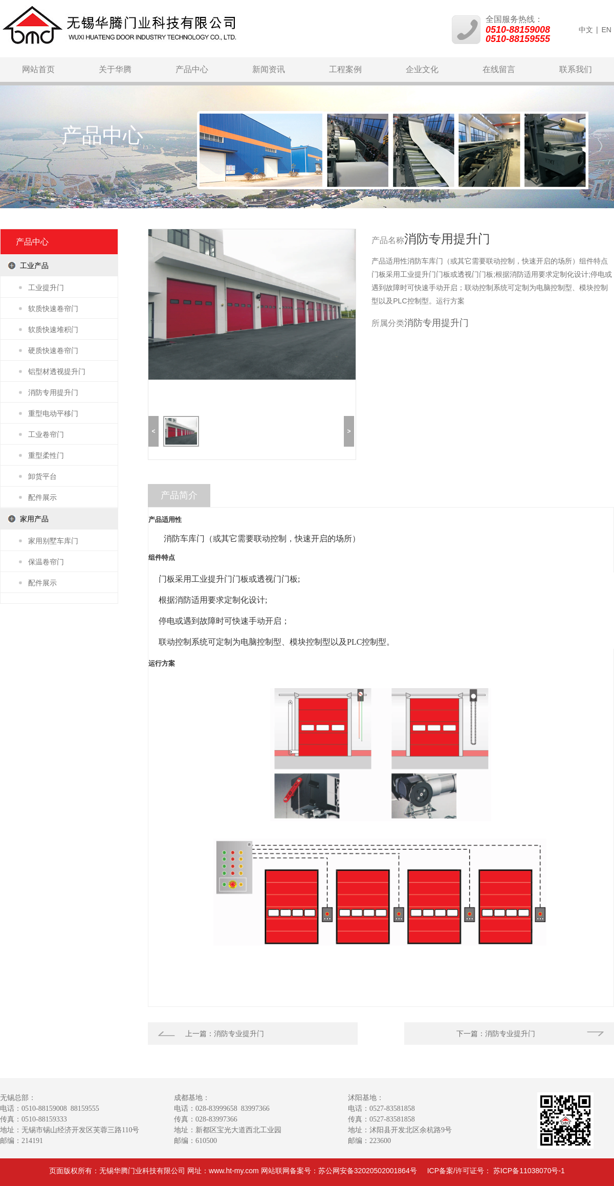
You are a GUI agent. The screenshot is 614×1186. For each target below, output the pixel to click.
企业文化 (422, 69)
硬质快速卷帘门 (53, 350)
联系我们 (575, 69)
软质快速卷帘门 (53, 308)
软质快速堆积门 (53, 329)
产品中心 (192, 69)
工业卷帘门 (46, 434)
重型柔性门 (46, 455)
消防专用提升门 (53, 392)
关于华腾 (115, 69)
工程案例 (345, 69)
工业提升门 (46, 287)
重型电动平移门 (53, 413)
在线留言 (499, 69)
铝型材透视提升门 (56, 371)
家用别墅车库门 (53, 541)
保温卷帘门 (46, 562)
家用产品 (34, 519)
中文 (586, 30)
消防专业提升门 (239, 1033)
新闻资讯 (268, 69)
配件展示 (42, 497)
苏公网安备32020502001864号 (367, 1171)
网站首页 (38, 69)
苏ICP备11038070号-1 (529, 1171)
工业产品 (34, 265)
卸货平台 (42, 476)
